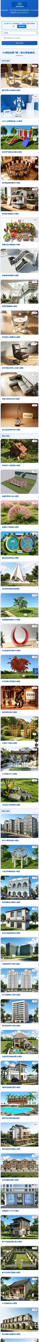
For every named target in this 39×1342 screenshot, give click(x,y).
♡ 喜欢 (35, 65)
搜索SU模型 (19, 43)
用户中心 (22, 26)
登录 (35, 669)
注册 (35, 672)
